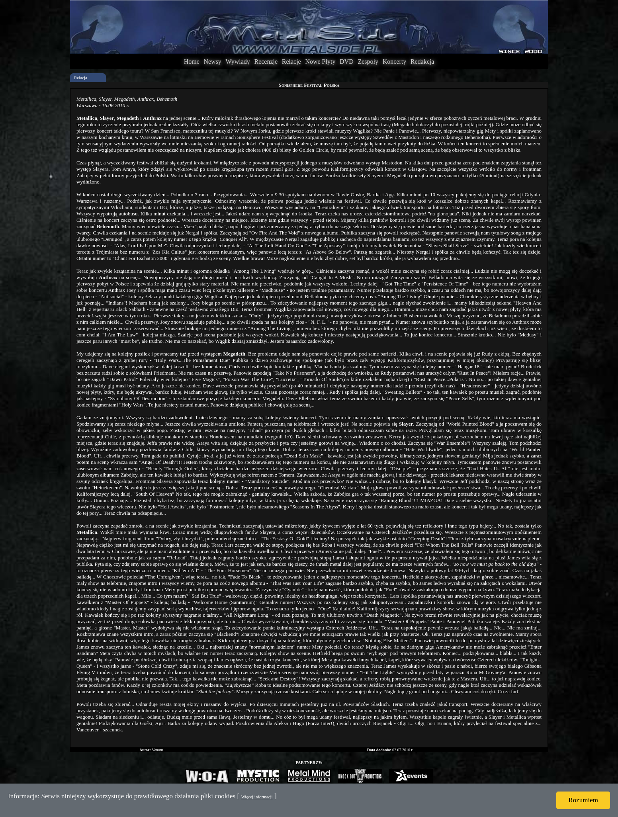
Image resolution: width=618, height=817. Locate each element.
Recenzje (266, 61)
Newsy (212, 61)
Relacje (291, 61)
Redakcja (422, 61)
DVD (347, 61)
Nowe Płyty (320, 61)
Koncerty (395, 61)
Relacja (80, 77)
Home (191, 61)
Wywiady (238, 61)
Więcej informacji (256, 796)
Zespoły (368, 61)
